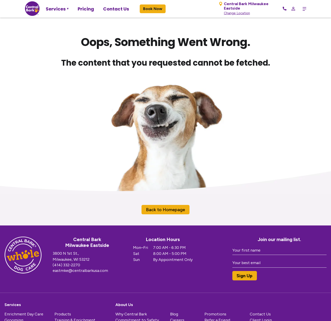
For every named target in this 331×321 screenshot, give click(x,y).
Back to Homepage (165, 209)
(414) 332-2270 (66, 265)
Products (62, 314)
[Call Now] (284, 9)
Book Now (152, 8)
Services (56, 9)
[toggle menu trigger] (302, 9)
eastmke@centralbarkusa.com (80, 270)
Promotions (215, 314)
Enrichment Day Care (23, 314)
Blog (174, 314)
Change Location (236, 13)
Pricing (86, 9)
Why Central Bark (131, 314)
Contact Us (116, 9)
